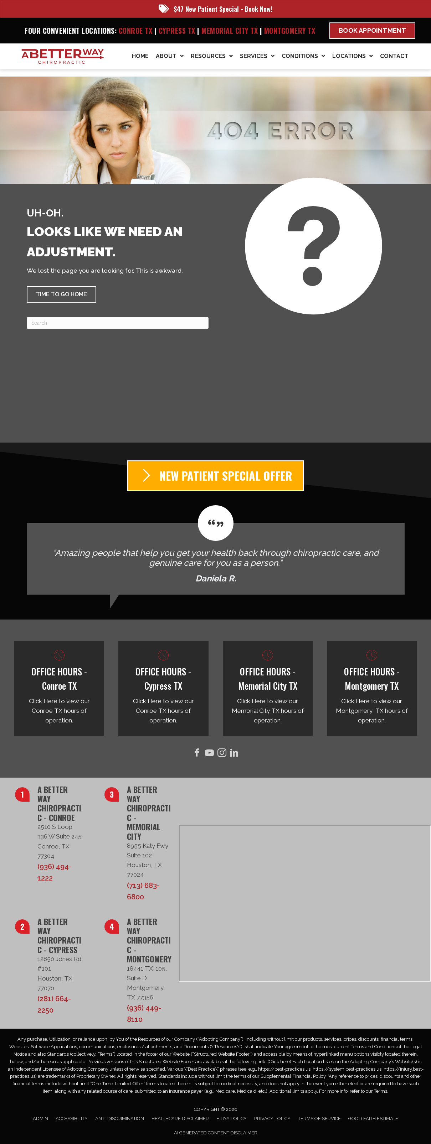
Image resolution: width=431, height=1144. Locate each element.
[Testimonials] (216, 550)
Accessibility (72, 1118)
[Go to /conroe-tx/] (59, 688)
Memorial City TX (230, 30)
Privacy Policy (272, 1118)
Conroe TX (136, 30)
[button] (61, 294)
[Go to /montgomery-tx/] (372, 688)
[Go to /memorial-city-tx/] (268, 688)
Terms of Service (319, 1118)
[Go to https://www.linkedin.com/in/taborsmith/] (234, 753)
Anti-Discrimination (119, 1118)
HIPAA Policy (231, 1118)
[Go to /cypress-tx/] (163, 688)
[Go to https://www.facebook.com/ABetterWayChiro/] (197, 753)
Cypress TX (177, 30)
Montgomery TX (289, 30)
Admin (40, 1118)
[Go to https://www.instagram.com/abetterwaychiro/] (221, 753)
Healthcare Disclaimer (180, 1118)
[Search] (118, 323)
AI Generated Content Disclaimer (215, 1132)
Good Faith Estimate (373, 1118)
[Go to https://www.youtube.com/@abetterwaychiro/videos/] (209, 753)
